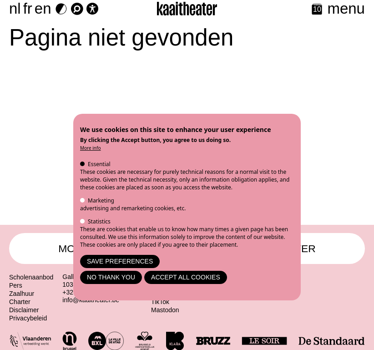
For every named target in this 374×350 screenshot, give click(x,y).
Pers (15, 285)
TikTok (160, 301)
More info (90, 148)
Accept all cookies (185, 277)
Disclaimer (24, 310)
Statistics (99, 221)
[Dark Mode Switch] (61, 8)
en (43, 8)
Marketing (101, 200)
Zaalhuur (21, 293)
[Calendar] (317, 9)
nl (15, 8)
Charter (19, 301)
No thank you (111, 277)
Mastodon (165, 310)
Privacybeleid (28, 318)
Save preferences (120, 261)
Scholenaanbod (31, 277)
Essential (99, 164)
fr (27, 8)
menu (346, 8)
